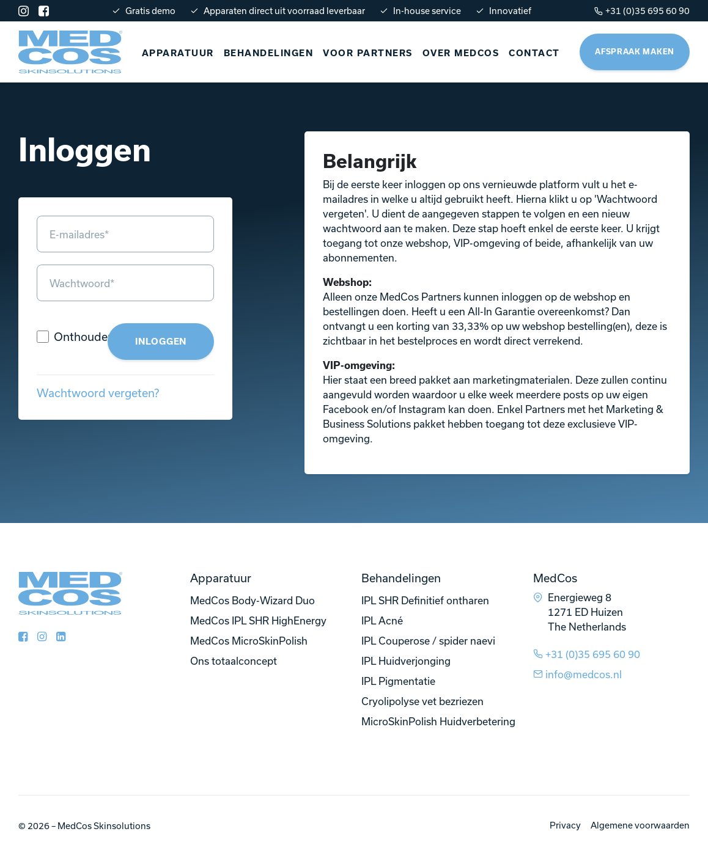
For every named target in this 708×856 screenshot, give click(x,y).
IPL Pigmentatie (398, 681)
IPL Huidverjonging (406, 661)
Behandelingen (269, 53)
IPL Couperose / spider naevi (428, 640)
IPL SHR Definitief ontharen (425, 600)
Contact (534, 53)
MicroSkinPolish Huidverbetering (438, 721)
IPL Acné (382, 620)
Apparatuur (178, 53)
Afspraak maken (634, 52)
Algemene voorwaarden (640, 825)
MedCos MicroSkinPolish (249, 640)
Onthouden (84, 336)
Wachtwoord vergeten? (98, 393)
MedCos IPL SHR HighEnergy (258, 620)
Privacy (565, 825)
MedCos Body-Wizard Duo (252, 600)
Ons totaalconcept (233, 661)
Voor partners (368, 53)
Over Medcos (461, 53)
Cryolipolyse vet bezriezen (422, 701)
